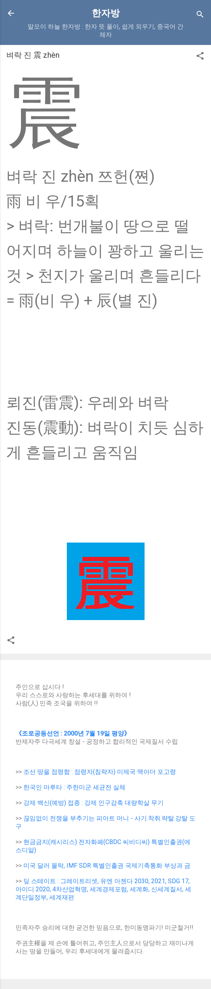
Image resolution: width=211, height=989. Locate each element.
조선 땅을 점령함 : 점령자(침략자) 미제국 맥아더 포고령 (99, 771)
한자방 (106, 13)
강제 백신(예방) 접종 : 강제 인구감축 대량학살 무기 (93, 802)
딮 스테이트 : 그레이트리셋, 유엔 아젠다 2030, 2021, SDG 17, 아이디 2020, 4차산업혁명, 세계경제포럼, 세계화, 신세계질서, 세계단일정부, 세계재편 (103, 889)
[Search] (200, 16)
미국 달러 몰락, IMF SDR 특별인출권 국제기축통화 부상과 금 (106, 865)
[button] (200, 57)
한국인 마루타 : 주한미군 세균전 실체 (74, 787)
